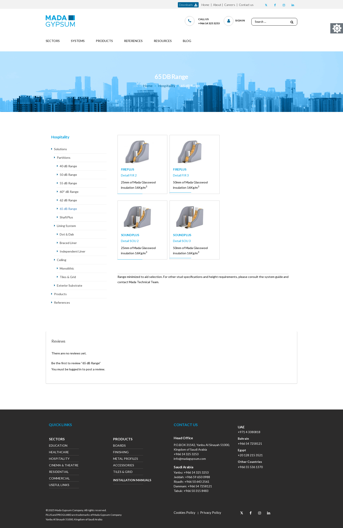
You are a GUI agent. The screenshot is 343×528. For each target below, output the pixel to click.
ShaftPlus (66, 217)
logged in (75, 369)
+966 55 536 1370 (250, 467)
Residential (59, 472)
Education (58, 445)
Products (60, 294)
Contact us (246, 5)
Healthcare (59, 452)
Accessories (123, 465)
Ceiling (61, 260)
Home (205, 5)
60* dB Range (69, 191)
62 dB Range (68, 200)
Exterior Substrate (69, 285)
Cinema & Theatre (64, 465)
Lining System (66, 226)
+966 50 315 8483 (196, 491)
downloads (188, 5)
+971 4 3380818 (249, 432)
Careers (229, 5)
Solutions (60, 149)
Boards (119, 445)
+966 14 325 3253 (186, 454)
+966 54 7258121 (200, 486)
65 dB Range (68, 209)
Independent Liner (73, 251)
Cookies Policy (184, 512)
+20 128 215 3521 (250, 455)
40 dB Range (68, 166)
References (62, 302)
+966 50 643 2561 (196, 481)
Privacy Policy (210, 512)
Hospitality (166, 86)
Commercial (59, 478)
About (217, 5)
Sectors (57, 439)
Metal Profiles (125, 459)
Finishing (121, 452)
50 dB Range (68, 174)
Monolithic (67, 268)
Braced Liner (68, 243)
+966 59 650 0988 (197, 477)
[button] (234, 20)
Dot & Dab (67, 234)
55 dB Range (68, 183)
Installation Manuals (128, 480)
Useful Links (59, 485)
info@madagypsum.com (190, 458)
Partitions (63, 157)
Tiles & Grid (68, 277)
